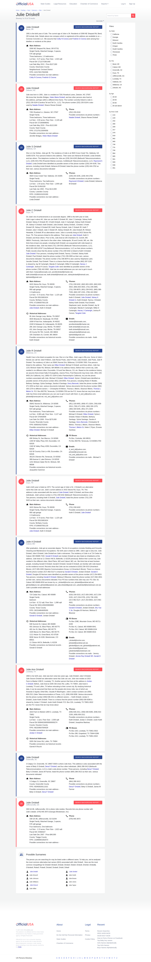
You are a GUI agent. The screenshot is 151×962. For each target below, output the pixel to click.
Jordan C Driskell (35, 733)
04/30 (103, 932)
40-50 (115, 100)
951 (114, 168)
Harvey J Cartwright (84, 310)
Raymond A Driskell (76, 181)
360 (114, 124)
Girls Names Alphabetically (106, 942)
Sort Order (99, 21)
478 (114, 133)
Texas (115, 55)
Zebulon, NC (117, 88)
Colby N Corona (63, 39)
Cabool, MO (117, 67)
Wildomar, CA (117, 85)
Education (73, 4)
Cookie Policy (90, 938)
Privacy (87, 934)
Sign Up (132, 4)
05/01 (98, 932)
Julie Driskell (77, 235)
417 (114, 130)
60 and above (117, 106)
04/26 (107, 935)
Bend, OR (116, 64)
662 (114, 138)
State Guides (45, 4)
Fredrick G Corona (79, 39)
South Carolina (118, 49)
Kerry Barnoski (73, 383)
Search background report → (88, 27)
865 (114, 156)
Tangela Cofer (54, 267)
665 (114, 141)
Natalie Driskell (38, 105)
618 (114, 136)
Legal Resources (60, 4)
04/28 (98, 935)
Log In (123, 4)
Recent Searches (102, 930)
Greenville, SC (117, 70)
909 (114, 162)
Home (59, 930)
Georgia (115, 37)
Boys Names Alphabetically (106, 947)
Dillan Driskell (60, 365)
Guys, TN (116, 73)
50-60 (115, 103)
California (116, 34)
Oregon (115, 46)
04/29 (107, 932)
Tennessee (116, 52)
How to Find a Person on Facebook (109, 937)
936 (114, 165)
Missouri (115, 40)
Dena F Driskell (51, 766)
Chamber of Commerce (89, 4)
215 (114, 115)
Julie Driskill (32, 871)
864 (114, 153)
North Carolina (117, 43)
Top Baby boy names (104, 940)
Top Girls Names (102, 945)
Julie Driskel (71, 871)
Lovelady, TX (117, 79)
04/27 (103, 935)
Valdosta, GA (117, 82)
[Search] (118, 16)
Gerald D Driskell (51, 556)
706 (114, 144)
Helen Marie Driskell (57, 97)
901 (114, 159)
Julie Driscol (32, 885)
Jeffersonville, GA (118, 76)
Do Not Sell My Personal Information (70, 934)
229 (114, 118)
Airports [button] (104, 4)
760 (114, 150)
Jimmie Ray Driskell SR (84, 656)
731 (114, 147)
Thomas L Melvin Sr (76, 427)
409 (114, 127)
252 (114, 121)
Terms (87, 930)
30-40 (115, 97)
